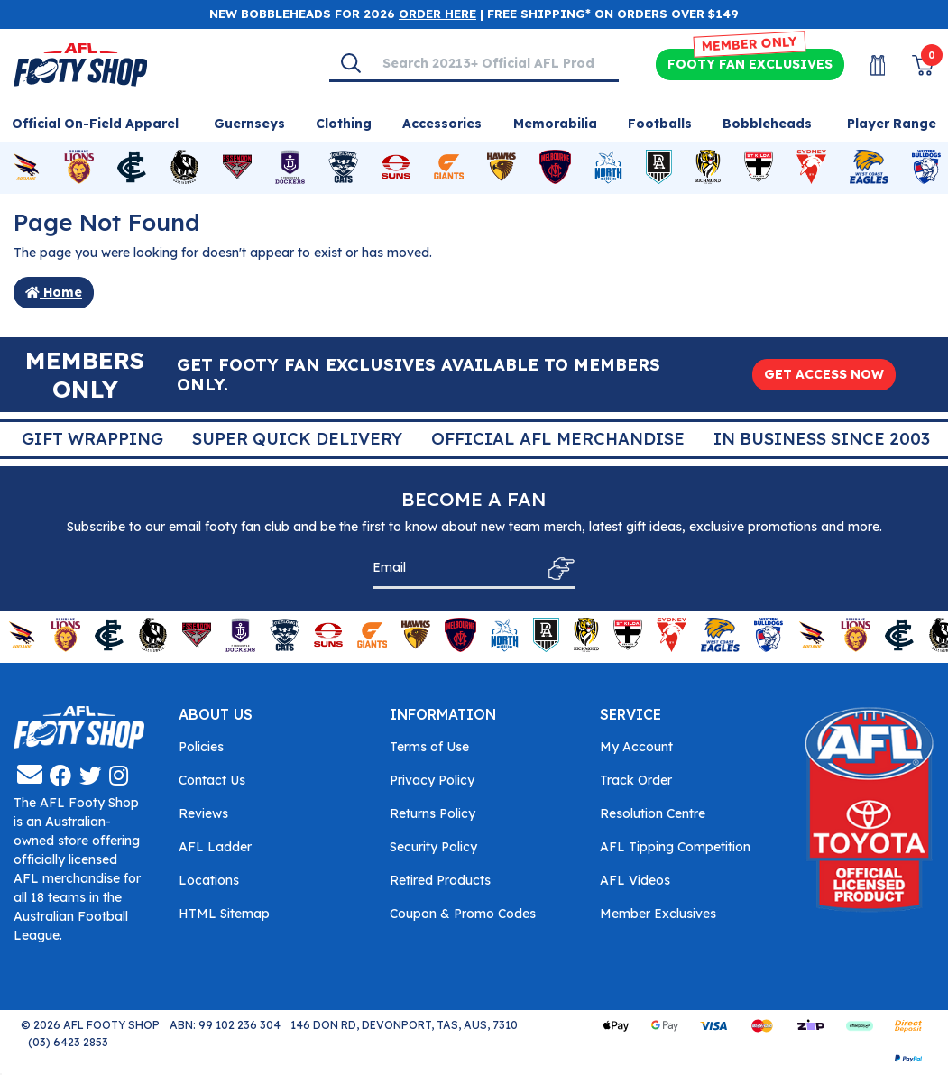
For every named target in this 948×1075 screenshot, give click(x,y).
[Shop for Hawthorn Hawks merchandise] (501, 168)
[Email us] (29, 774)
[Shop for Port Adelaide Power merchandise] (658, 168)
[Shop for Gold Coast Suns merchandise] (396, 168)
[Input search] (495, 62)
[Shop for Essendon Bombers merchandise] (237, 168)
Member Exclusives (658, 913)
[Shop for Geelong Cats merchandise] (343, 168)
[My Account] (867, 65)
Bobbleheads (767, 123)
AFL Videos (635, 880)
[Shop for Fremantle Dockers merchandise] (290, 168)
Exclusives (750, 64)
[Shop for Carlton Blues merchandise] (132, 168)
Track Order (636, 780)
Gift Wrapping (520, 438)
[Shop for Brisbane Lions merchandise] (78, 168)
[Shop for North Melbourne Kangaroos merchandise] (608, 168)
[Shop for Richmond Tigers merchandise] (708, 168)
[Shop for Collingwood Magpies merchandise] (184, 168)
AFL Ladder (215, 847)
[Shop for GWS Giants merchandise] (448, 168)
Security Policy (433, 847)
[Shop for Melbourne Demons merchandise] (555, 168)
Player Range (891, 123)
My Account (636, 747)
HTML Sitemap (224, 913)
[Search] (351, 63)
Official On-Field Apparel (95, 123)
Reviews (203, 813)
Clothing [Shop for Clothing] (344, 123)
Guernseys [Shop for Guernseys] (249, 123)
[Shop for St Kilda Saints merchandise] (758, 168)
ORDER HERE (437, 13)
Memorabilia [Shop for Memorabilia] (555, 123)
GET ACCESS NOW (824, 374)
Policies (201, 747)
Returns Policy (432, 813)
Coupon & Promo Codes (463, 913)
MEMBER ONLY (750, 44)
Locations (209, 880)
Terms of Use (429, 747)
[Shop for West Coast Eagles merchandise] (869, 168)
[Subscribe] (556, 568)
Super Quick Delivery (725, 438)
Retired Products (440, 880)
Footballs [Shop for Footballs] (660, 123)
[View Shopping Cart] (911, 65)
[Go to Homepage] (80, 63)
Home (53, 292)
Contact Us (212, 780)
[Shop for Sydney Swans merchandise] (811, 168)
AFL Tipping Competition (675, 847)
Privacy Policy (432, 780)
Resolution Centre (652, 813)
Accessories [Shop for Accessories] (442, 123)
